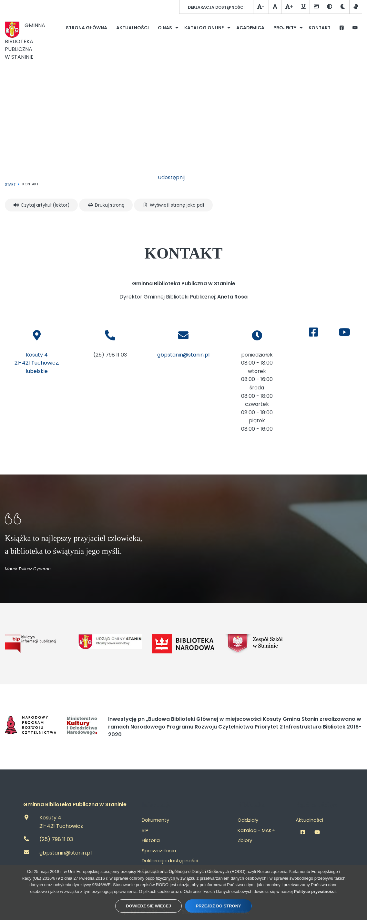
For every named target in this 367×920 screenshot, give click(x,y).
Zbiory (245, 840)
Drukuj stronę (106, 205)
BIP (145, 830)
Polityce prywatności (315, 891)
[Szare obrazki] (316, 7)
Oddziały (248, 820)
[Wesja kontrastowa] (329, 7)
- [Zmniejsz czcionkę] (261, 6)
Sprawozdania (159, 850)
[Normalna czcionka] (275, 7)
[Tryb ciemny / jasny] (342, 7)
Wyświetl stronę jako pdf (173, 205)
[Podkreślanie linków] (303, 7)
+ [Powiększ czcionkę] (289, 6)
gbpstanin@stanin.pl (183, 354)
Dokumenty (155, 820)
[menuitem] (86, 28)
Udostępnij (171, 177)
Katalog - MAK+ (256, 830)
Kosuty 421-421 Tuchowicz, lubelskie (37, 363)
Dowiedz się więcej (148, 906)
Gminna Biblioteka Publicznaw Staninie (25, 41)
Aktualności (309, 820)
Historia (151, 840)
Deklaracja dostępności (216, 7)
